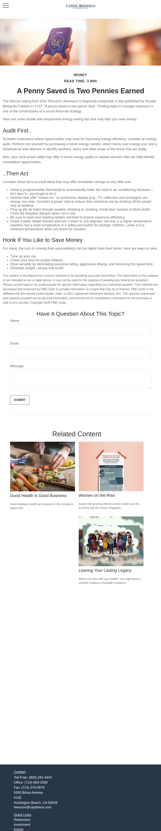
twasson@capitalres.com (32, 807)
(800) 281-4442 (40, 777)
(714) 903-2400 (36, 782)
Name (14, 321)
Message (17, 366)
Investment (22, 825)
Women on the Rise (97, 495)
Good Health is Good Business (38, 495)
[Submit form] (19, 400)
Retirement (22, 820)
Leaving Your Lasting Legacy (105, 570)
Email (14, 343)
